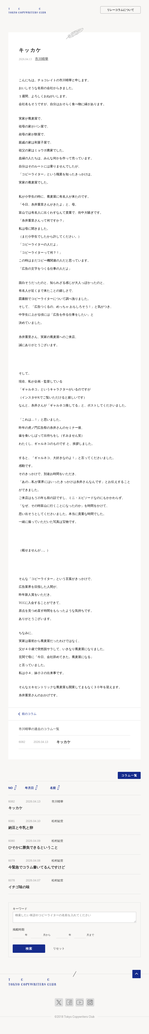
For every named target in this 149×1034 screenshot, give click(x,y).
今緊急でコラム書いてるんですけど (36, 867)
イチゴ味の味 (19, 887)
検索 (29, 947)
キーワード (20, 908)
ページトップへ (136, 972)
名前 (55, 787)
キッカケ (63, 742)
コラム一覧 (129, 775)
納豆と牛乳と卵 (20, 827)
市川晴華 (41, 58)
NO (12, 787)
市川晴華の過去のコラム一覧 (39, 728)
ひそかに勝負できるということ (33, 847)
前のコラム (29, 713)
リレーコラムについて (120, 9)
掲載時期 (18, 929)
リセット (59, 947)
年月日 (31, 787)
